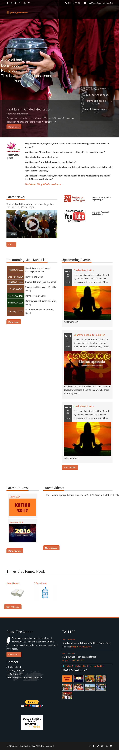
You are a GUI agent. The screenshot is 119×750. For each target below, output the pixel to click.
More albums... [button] (14, 550)
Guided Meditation (84, 270)
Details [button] (11, 244)
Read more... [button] (13, 654)
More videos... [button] (51, 548)
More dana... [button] (13, 322)
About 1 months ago (68, 640)
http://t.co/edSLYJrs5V (81, 646)
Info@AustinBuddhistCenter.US (100, 3)
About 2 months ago (68, 653)
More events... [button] (70, 467)
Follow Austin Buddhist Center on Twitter (84, 666)
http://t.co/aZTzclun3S (72, 660)
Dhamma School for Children (89, 334)
